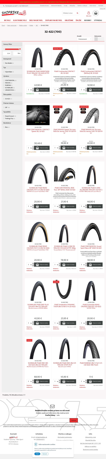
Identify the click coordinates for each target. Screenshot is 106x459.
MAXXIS (8, 83)
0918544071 (40, 439)
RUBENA (8, 85)
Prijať (37, 453)
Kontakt (100, 5)
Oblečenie (69, 20)
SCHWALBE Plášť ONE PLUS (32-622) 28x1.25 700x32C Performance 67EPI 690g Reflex (38, 307)
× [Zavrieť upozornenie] (103, 2)
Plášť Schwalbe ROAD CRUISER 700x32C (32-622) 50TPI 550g (91, 306)
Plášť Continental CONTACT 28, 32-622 (64, 72)
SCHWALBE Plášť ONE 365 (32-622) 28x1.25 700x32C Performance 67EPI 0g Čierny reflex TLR (38, 366)
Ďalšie (78, 20)
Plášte (31, 25)
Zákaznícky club (90, 437)
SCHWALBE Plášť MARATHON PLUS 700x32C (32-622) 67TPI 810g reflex (38, 73)
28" (7, 107)
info (58, 415)
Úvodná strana (44, 5)
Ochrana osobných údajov (64, 440)
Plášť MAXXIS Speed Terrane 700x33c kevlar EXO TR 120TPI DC (64, 131)
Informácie (93, 5)
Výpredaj (98, 20)
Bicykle (7, 20)
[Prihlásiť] (88, 14)
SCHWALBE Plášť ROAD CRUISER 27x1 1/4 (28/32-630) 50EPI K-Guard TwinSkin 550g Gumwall (38, 249)
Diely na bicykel (36, 20)
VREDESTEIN (10, 90)
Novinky (87, 20)
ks (31, 89)
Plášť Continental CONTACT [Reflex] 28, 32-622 (91, 72)
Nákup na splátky (90, 446)
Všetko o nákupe (82, 5)
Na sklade (9, 63)
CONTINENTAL (10, 80)
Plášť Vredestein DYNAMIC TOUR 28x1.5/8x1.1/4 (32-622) (65, 305)
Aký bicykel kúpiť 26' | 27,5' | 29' (90, 443)
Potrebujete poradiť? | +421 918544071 (16, 6)
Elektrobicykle (20, 20)
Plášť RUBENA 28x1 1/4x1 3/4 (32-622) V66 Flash (91, 364)
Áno (7, 127)
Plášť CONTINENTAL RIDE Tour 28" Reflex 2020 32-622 (64, 189)
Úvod (3, 25)
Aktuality (72, 5)
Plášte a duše (23, 25)
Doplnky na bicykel (53, 20)
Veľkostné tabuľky (56, 5)
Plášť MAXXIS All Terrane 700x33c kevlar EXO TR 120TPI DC (91, 131)
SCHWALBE (10, 87)
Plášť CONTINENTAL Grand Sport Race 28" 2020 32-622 (91, 247)
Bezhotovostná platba (90, 449)
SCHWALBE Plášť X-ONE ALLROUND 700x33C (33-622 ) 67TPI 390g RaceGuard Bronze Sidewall (91, 190)
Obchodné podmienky (65, 437)
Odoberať (73, 420)
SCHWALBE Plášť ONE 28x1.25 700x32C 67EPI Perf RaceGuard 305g (64, 365)
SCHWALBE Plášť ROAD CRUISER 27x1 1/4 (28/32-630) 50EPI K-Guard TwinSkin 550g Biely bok (38, 190)
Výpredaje (9, 72)
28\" (37, 25)
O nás (65, 5)
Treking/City (10, 118)
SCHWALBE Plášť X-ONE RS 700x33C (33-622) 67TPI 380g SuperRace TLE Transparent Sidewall (64, 249)
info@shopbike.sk (41, 437)
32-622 (8, 99)
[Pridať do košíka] (42, 90)
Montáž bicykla (90, 440)
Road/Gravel (10, 116)
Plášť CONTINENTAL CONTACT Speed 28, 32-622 (38, 130)
